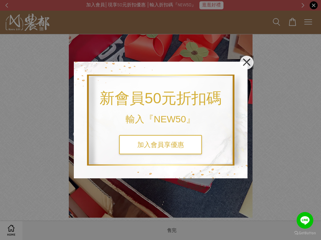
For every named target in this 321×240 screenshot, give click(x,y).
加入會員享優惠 (160, 144)
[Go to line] (305, 220)
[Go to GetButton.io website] (305, 233)
